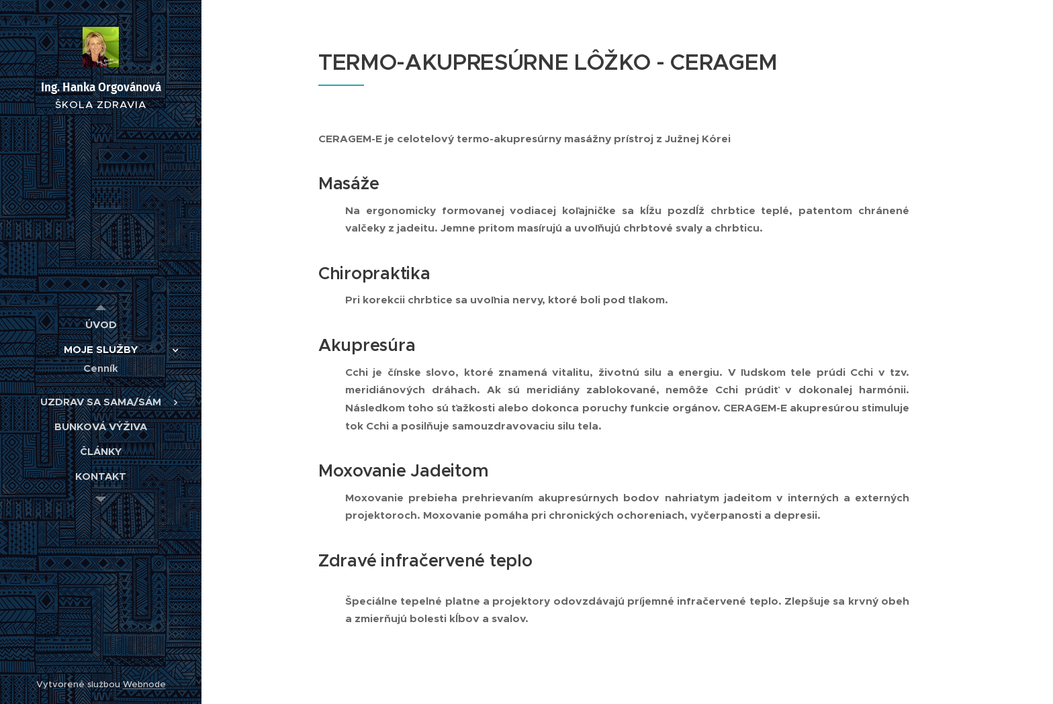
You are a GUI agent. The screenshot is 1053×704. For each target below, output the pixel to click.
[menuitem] (100, 324)
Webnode (144, 684)
